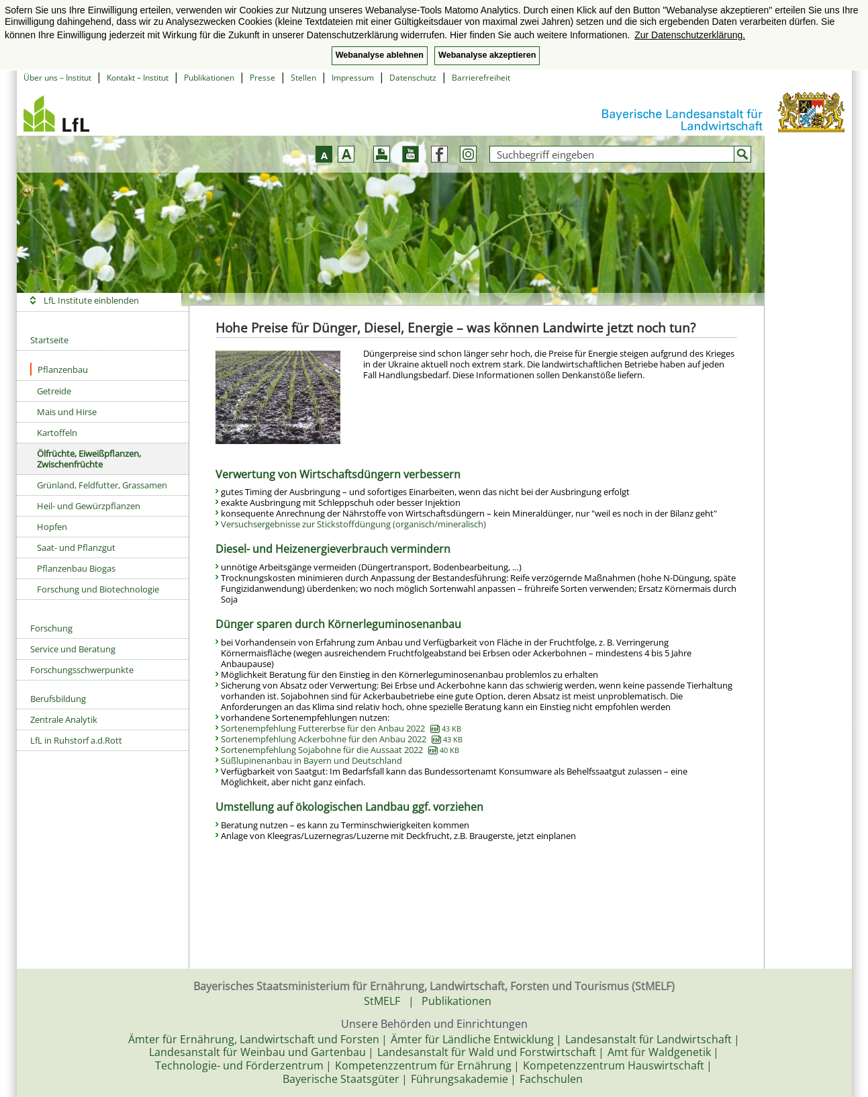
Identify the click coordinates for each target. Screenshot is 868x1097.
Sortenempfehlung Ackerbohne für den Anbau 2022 (342, 739)
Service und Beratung (72, 649)
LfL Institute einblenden (91, 300)
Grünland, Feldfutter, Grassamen (102, 485)
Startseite (49, 340)
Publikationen (209, 77)
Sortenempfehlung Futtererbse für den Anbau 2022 (341, 728)
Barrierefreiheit (481, 77)
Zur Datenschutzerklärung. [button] (689, 35)
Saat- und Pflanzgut (76, 547)
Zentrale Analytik (63, 719)
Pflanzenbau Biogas (76, 568)
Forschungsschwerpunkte (82, 670)
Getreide (54, 391)
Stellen (303, 77)
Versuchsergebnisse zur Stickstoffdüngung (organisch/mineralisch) (353, 524)
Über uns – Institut (57, 77)
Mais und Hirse (67, 412)
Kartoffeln (57, 433)
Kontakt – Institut (137, 77)
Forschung (51, 628)
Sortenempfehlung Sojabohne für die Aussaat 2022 (340, 750)
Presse (262, 77)
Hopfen (52, 527)
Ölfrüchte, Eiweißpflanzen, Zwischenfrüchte (89, 458)
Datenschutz (412, 77)
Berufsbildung (58, 699)
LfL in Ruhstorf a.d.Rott (76, 740)
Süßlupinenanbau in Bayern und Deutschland (311, 760)
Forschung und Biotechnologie (98, 589)
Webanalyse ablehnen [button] (380, 55)
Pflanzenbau (59, 369)
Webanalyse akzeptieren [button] (487, 55)
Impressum (353, 77)
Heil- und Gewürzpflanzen (88, 506)
